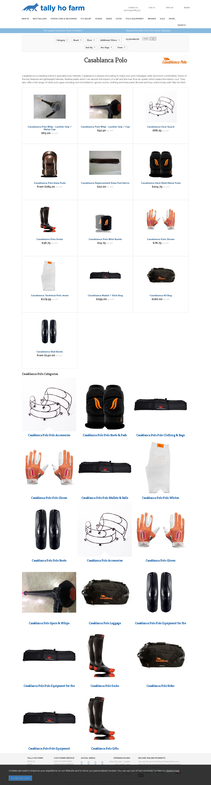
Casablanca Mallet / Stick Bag (105, 289)
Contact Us (132, 8)
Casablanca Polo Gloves (161, 233)
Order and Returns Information (62, 764)
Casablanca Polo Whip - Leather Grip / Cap (105, 120)
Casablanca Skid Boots (49, 345)
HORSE (95, 18)
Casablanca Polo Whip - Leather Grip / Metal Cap (50, 121)
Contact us (32, 760)
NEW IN (24, 18)
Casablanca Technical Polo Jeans (50, 289)
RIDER (105, 18)
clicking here (172, 770)
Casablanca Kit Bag (161, 289)
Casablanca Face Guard (160, 120)
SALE (155, 18)
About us (31, 755)
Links (29, 757)
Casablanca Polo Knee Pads (50, 176)
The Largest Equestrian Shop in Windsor (62, 24)
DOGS (114, 18)
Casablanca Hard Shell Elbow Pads (161, 176)
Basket (187, 7)
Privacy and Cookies (63, 760)
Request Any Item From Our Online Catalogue (148, 24)
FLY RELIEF (83, 18)
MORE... (165, 18)
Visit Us (152, 7)
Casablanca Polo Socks (49, 233)
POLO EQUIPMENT (129, 18)
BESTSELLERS (39, 18)
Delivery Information (63, 755)
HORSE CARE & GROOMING (62, 18)
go (153, 32)
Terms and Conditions (64, 757)
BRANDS (146, 18)
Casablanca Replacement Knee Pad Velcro (105, 176)
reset (146, 32)
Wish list (169, 7)
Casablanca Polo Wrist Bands (105, 233)
